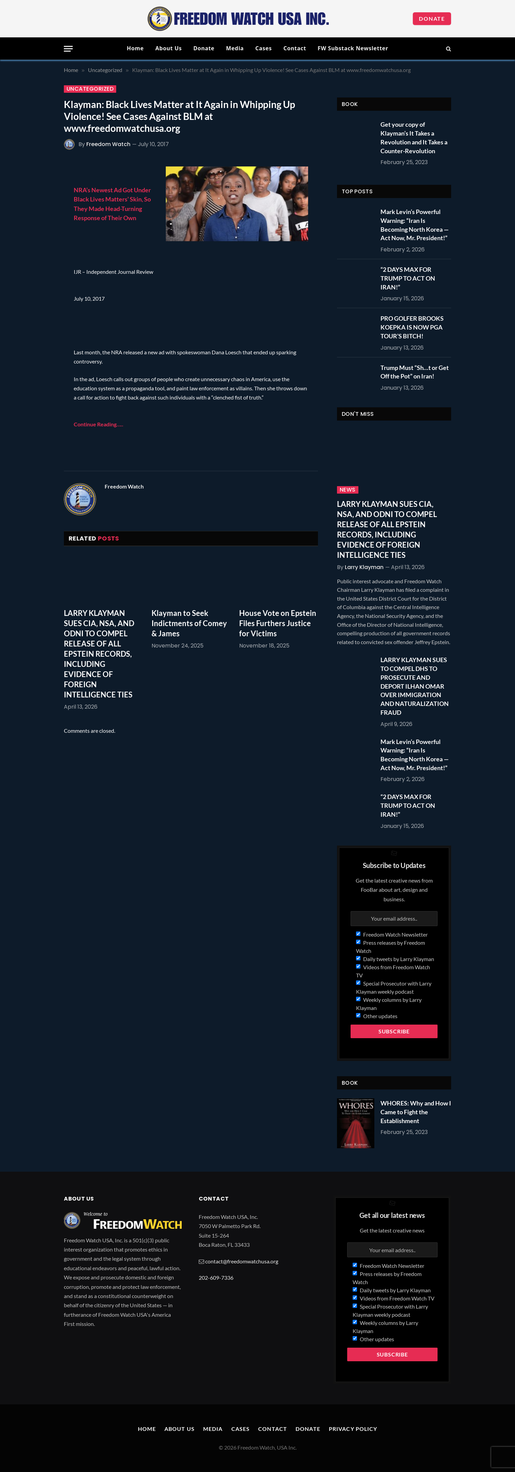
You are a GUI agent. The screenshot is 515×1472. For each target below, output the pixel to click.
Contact (294, 48)
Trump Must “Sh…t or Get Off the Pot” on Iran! (414, 372)
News (348, 490)
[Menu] (68, 48)
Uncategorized (90, 89)
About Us (168, 48)
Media (235, 48)
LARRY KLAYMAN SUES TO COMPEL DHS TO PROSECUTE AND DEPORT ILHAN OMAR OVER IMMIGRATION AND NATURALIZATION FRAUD (414, 686)
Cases (263, 48)
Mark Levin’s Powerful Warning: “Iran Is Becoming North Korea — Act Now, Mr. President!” (414, 225)
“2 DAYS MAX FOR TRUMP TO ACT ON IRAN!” (407, 278)
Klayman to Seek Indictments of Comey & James (189, 623)
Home (135, 48)
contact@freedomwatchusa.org (241, 1261)
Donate (432, 18)
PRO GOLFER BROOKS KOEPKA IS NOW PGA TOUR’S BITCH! (412, 327)
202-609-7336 (216, 1277)
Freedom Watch (108, 144)
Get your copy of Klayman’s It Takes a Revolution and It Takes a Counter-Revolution (413, 137)
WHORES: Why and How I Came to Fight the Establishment (415, 1111)
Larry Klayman (364, 567)
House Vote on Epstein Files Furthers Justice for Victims (277, 623)
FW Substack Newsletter (353, 48)
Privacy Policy (353, 1428)
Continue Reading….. (98, 424)
